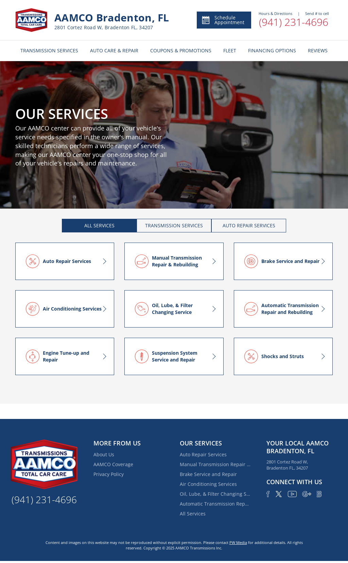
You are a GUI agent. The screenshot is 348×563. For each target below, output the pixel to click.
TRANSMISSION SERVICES (49, 50)
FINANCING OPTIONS (272, 50)
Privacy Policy (108, 474)
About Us (103, 454)
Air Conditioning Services (208, 484)
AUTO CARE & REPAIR (114, 50)
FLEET (229, 50)
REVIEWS (318, 50)
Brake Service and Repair (208, 474)
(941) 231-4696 (293, 22)
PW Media (238, 542)
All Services (193, 513)
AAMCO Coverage (113, 464)
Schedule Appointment (222, 19)
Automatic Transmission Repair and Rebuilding (215, 503)
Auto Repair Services (203, 454)
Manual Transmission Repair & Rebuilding (215, 464)
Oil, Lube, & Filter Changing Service (215, 494)
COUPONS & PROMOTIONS (180, 50)
